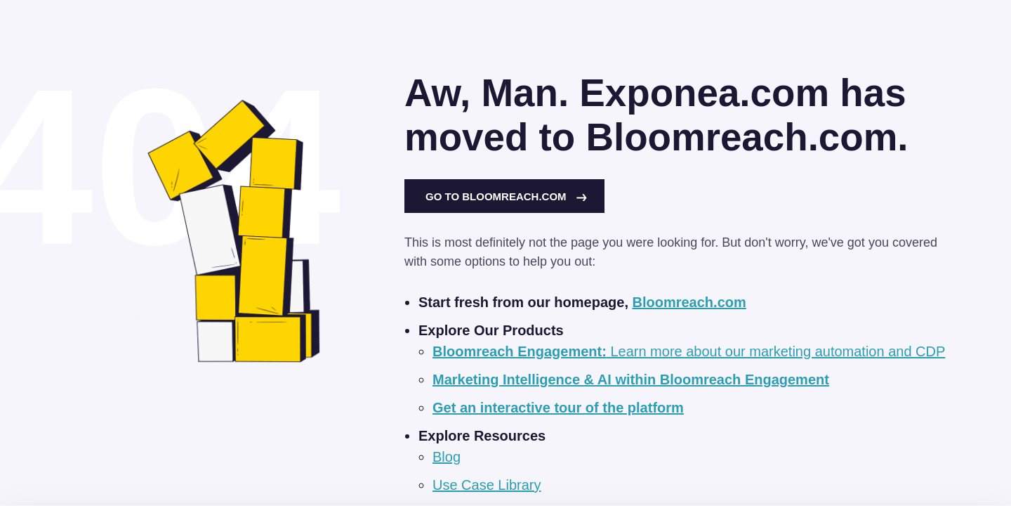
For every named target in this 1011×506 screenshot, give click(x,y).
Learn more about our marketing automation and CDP (688, 351)
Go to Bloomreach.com (506, 196)
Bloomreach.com (689, 302)
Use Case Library (486, 485)
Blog (446, 457)
